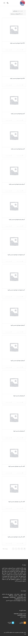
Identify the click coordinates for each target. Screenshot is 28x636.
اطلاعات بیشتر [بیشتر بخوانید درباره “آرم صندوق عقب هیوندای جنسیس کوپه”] (20, 261)
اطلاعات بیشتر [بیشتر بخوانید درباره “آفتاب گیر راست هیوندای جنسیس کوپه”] (20, 543)
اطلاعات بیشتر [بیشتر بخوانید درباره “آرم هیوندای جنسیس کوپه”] (20, 402)
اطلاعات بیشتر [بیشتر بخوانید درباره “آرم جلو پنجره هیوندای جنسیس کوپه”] (20, 191)
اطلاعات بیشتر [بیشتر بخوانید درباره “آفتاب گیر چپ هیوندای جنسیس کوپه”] (20, 473)
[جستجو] (7, 3)
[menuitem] (7, 3)
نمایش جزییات (8, 50)
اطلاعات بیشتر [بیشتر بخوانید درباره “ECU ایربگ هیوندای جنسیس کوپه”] (20, 50)
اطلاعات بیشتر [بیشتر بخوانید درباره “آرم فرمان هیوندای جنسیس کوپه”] (20, 332)
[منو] (5, 3)
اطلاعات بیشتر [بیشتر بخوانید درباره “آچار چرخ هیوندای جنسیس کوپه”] (20, 120)
